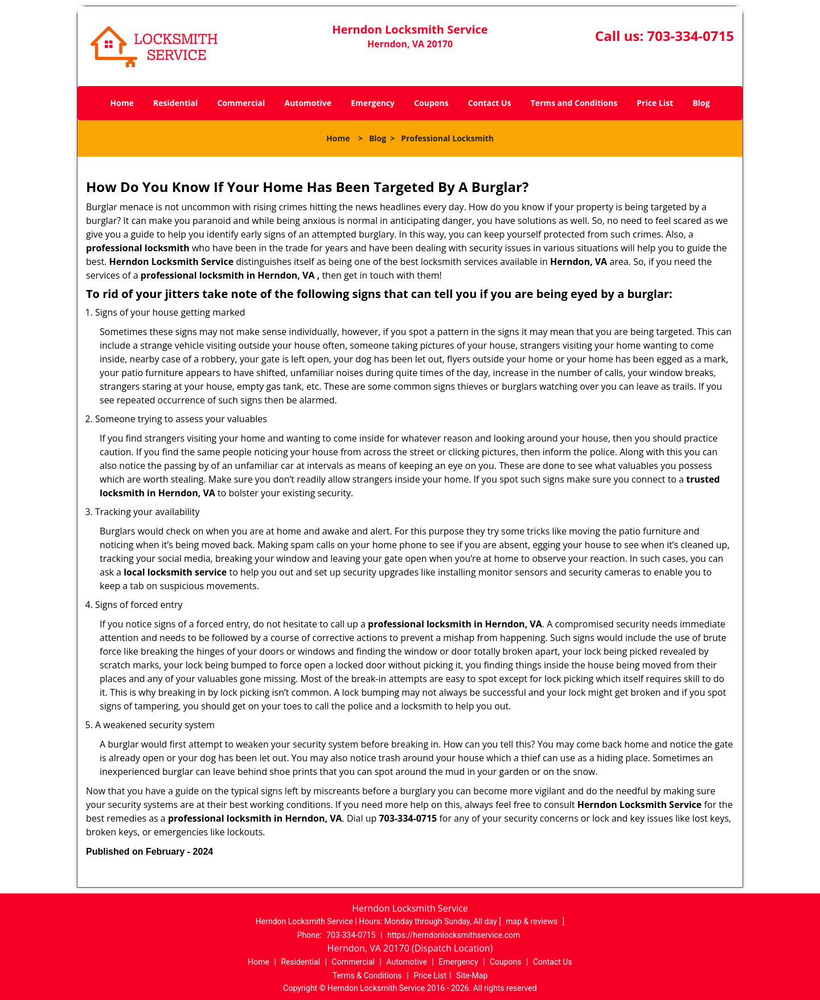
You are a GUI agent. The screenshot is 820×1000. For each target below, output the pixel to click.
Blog (701, 102)
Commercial (241, 102)
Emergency (373, 102)
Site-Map (471, 975)
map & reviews (532, 921)
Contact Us (489, 102)
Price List (655, 102)
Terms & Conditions (367, 975)
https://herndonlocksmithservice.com (453, 935)
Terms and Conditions (574, 102)
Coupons (431, 102)
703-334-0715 (690, 35)
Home (122, 102)
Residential (175, 102)
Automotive (308, 102)
